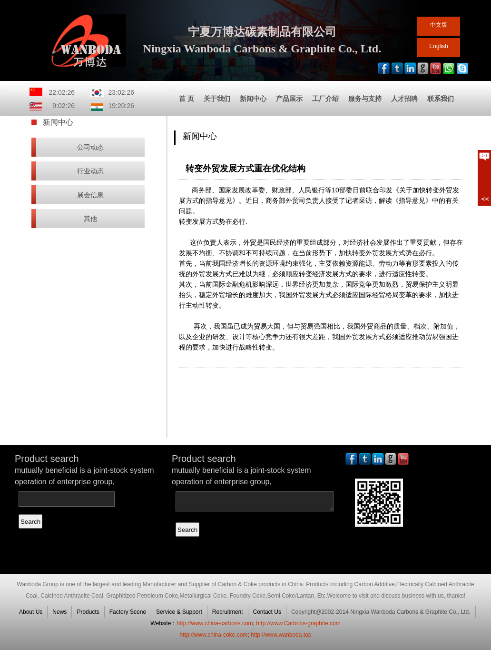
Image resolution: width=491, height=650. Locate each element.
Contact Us (267, 612)
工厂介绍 (325, 98)
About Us (30, 612)
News (59, 612)
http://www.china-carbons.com (215, 623)
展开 (484, 178)
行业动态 (90, 171)
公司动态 (90, 147)
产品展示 (289, 98)
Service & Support (179, 612)
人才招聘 (404, 98)
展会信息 (90, 195)
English (438, 46)
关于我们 (217, 98)
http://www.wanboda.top (281, 634)
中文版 (438, 24)
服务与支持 (365, 98)
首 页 (186, 98)
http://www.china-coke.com (214, 634)
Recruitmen (226, 612)
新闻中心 (253, 98)
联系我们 (440, 98)
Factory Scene (127, 612)
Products (88, 612)
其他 (90, 218)
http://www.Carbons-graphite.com (298, 623)
